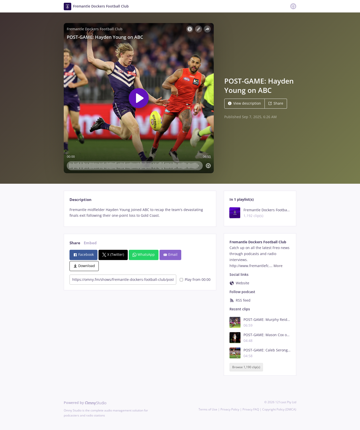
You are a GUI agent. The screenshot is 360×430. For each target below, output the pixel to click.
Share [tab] (75, 243)
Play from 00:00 (195, 279)
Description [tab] (81, 199)
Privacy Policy (229, 409)
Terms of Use (207, 409)
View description (244, 103)
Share (275, 103)
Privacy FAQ (250, 409)
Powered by (85, 402)
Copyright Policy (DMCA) (279, 409)
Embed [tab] (90, 243)
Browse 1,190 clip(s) (246, 367)
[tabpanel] (140, 213)
